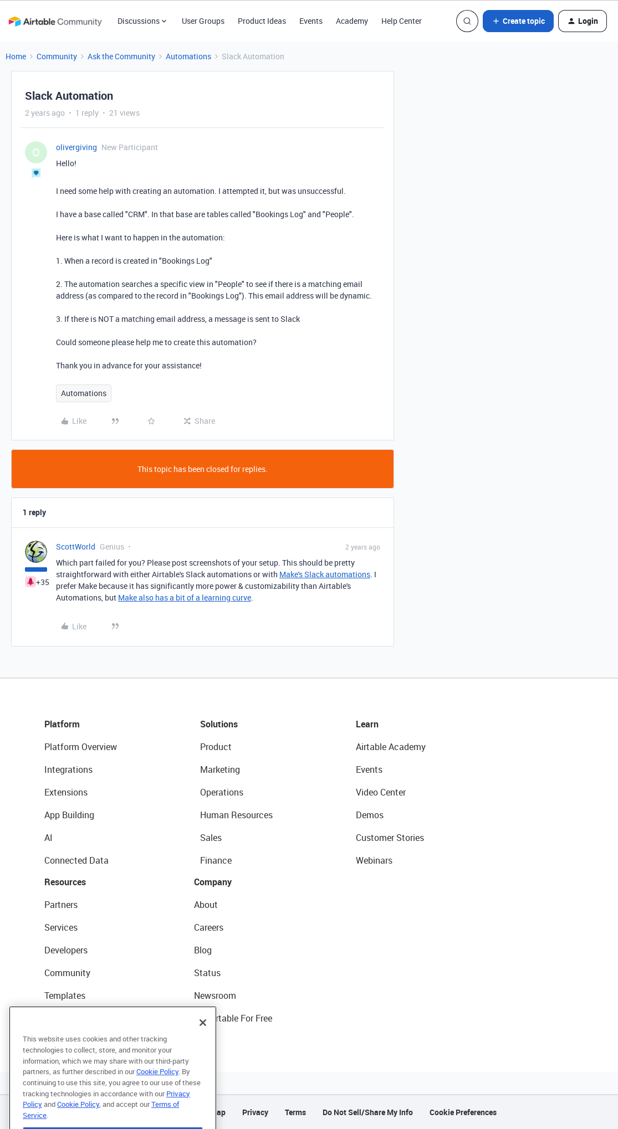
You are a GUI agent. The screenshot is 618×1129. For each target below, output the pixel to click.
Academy (352, 21)
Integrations (68, 769)
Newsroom (215, 995)
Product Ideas (262, 21)
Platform (62, 724)
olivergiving (76, 147)
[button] (518, 21)
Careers (208, 927)
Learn (367, 724)
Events (311, 21)
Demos (370, 815)
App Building (69, 815)
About (206, 905)
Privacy (255, 1112)
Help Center (401, 21)
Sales (211, 838)
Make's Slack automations (324, 574)
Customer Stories (390, 838)
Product (216, 747)
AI (48, 838)
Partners (61, 905)
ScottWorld (75, 546)
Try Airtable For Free (233, 1018)
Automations (188, 56)
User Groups (203, 21)
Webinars (374, 860)
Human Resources (236, 815)
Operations (221, 792)
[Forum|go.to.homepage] (55, 21)
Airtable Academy (391, 747)
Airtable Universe (77, 1018)
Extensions (66, 792)
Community (57, 56)
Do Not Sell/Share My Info (368, 1112)
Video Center (381, 792)
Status (207, 973)
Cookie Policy (157, 1092)
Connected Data (76, 860)
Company (213, 882)
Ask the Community (121, 56)
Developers (66, 950)
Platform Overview (80, 747)
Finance (216, 860)
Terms (295, 1112)
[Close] (203, 1044)
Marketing (220, 769)
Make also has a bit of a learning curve (184, 597)
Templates (64, 995)
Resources (65, 882)
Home (16, 56)
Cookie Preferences (463, 1112)
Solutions (219, 724)
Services (61, 927)
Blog (203, 950)
